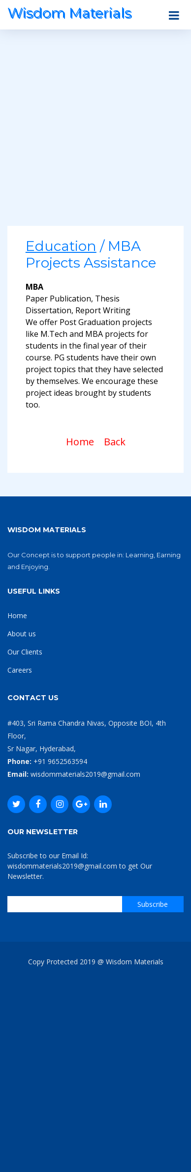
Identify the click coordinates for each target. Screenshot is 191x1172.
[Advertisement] (95, 130)
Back (115, 441)
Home (80, 441)
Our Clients (24, 651)
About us (21, 633)
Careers (19, 670)
